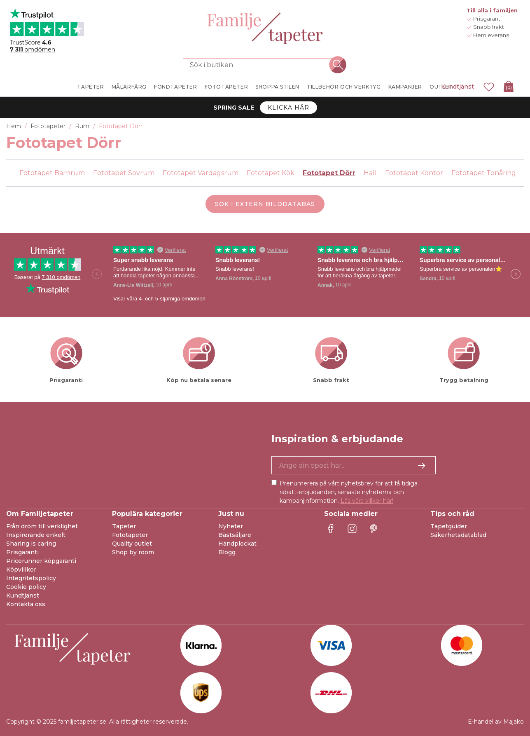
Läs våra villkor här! (367, 500)
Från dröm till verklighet (42, 526)
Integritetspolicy (31, 578)
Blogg (227, 552)
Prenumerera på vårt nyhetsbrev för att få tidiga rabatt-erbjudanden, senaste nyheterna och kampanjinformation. (349, 492)
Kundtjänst (457, 86)
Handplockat (237, 543)
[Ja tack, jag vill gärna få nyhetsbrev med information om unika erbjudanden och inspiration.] (353, 465)
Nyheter (230, 526)
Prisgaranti (22, 552)
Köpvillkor (21, 569)
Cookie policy (26, 587)
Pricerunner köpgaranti (41, 561)
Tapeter (124, 526)
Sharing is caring (31, 543)
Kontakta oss (25, 604)
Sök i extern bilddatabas (265, 204)
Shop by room (133, 552)
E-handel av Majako (496, 721)
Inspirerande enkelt (35, 535)
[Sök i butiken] (260, 64)
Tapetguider (448, 526)
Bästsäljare (234, 535)
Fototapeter (130, 535)
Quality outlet (132, 543)
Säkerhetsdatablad (458, 535)
